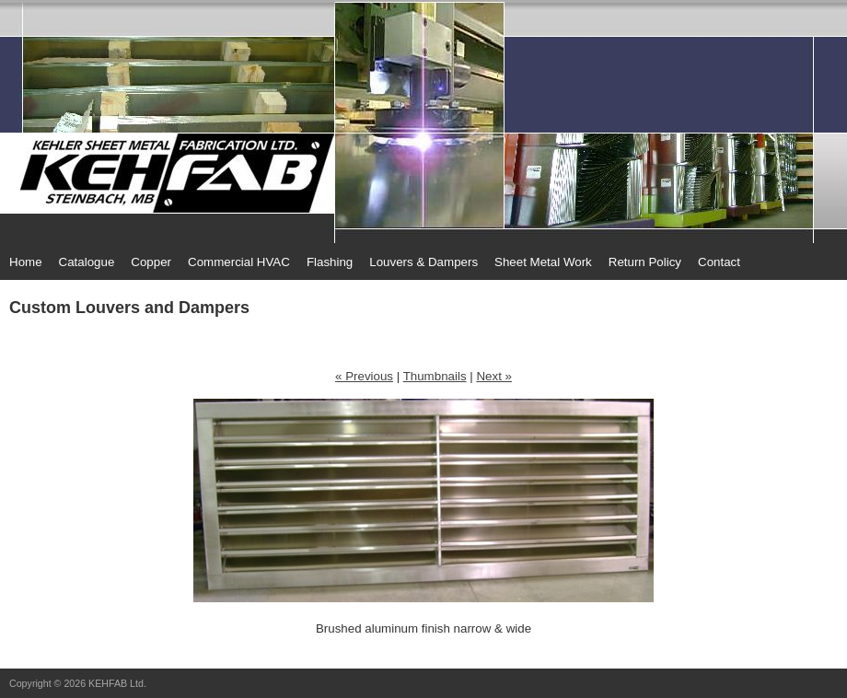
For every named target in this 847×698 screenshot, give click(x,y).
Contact (719, 262)
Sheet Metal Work (543, 262)
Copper (151, 262)
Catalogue (87, 262)
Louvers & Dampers (423, 262)
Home (25, 262)
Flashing (330, 262)
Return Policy (645, 262)
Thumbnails (435, 376)
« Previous (364, 376)
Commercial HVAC (239, 262)
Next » (494, 376)
